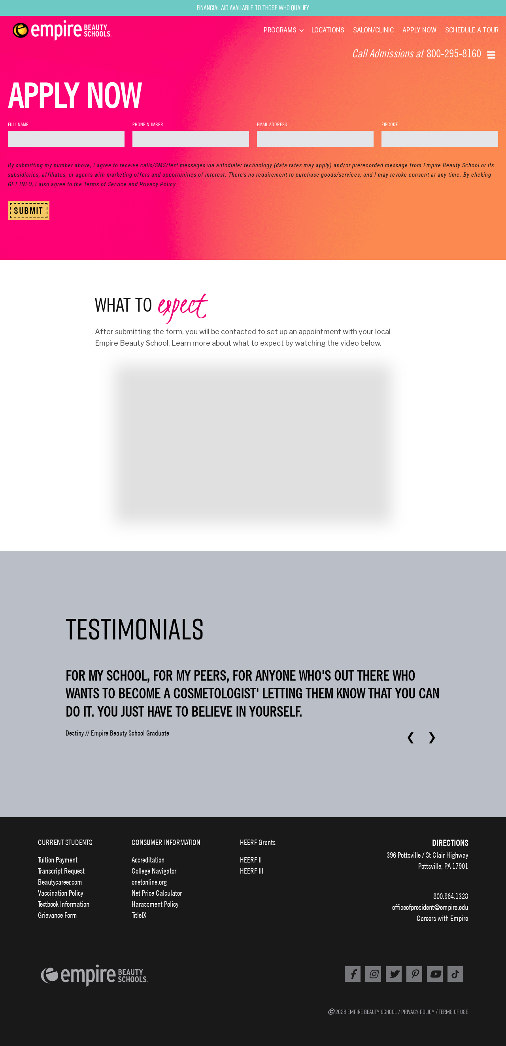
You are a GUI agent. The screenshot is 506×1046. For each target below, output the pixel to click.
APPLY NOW (419, 30)
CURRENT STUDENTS (65, 842)
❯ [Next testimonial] (431, 736)
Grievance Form (57, 915)
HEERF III (251, 871)
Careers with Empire (442, 918)
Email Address (272, 124)
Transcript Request (61, 871)
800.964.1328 (450, 896)
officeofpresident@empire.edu (430, 907)
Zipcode (389, 124)
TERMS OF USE (453, 1012)
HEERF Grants (258, 842)
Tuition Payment (57, 859)
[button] (491, 54)
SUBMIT (28, 211)
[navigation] (72, 30)
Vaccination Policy (60, 893)
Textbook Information (63, 904)
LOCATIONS (328, 30)
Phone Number (147, 124)
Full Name (18, 124)
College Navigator (154, 871)
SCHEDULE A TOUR (471, 30)
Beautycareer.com (60, 882)
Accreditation (148, 859)
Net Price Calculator (157, 893)
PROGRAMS (280, 30)
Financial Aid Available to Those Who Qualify (253, 7)
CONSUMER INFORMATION (166, 842)
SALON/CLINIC (373, 30)
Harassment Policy (155, 904)
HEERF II (251, 859)
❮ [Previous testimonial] (410, 736)
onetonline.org (149, 882)
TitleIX (139, 915)
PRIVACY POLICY (417, 1012)
